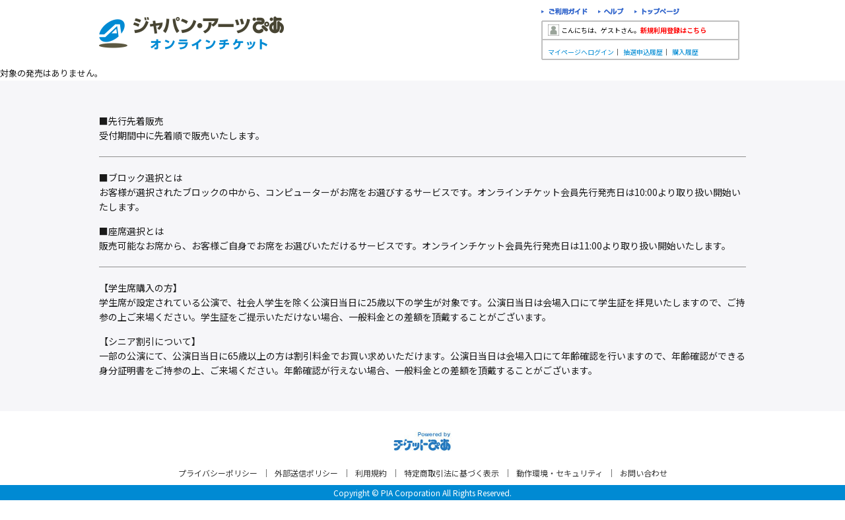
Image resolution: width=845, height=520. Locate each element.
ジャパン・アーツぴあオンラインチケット (191, 32)
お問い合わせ (643, 472)
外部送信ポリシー (306, 472)
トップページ (657, 13)
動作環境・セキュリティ (559, 472)
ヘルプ (611, 13)
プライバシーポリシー (217, 472)
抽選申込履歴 (643, 52)
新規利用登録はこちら (673, 30)
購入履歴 (685, 52)
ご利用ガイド (564, 13)
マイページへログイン (581, 52)
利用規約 (371, 472)
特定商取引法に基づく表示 (451, 472)
